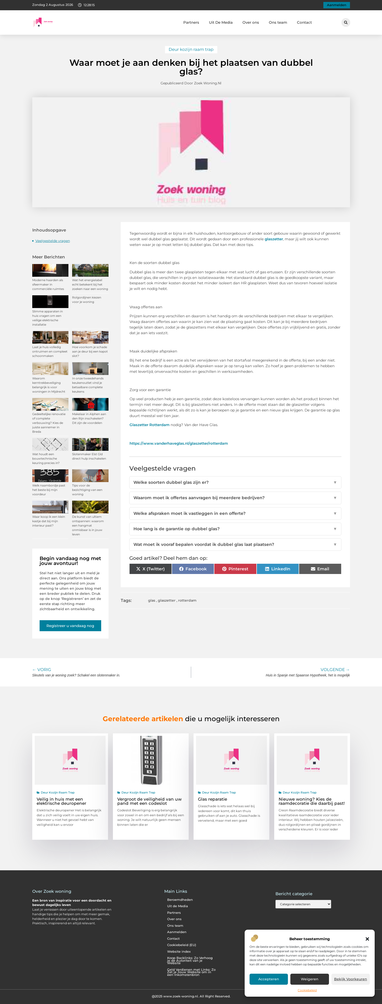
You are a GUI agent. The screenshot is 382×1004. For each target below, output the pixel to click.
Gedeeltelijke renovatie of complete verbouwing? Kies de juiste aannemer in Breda (48, 422)
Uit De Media (221, 22)
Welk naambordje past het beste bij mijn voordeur (48, 490)
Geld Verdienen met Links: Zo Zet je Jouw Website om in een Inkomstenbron (191, 972)
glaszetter (274, 239)
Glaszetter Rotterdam (150, 424)
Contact (304, 22)
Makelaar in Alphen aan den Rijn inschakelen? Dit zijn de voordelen (89, 418)
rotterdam (187, 600)
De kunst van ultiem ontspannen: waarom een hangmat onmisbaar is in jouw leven (88, 525)
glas (151, 600)
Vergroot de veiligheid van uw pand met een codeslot (149, 801)
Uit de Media (177, 906)
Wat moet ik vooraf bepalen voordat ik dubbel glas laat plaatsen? (235, 544)
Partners (191, 22)
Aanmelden (176, 932)
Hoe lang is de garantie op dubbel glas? (235, 529)
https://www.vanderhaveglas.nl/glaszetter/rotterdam (179, 443)
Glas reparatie (212, 799)
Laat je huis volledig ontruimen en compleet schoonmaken (49, 351)
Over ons (250, 22)
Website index (179, 951)
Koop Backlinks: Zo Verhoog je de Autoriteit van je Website (190, 960)
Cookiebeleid (307, 990)
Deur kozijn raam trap (191, 49)
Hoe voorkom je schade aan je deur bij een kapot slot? (90, 351)
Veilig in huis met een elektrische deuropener (61, 801)
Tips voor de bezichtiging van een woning (87, 490)
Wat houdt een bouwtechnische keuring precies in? (46, 458)
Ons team (278, 22)
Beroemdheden (180, 900)
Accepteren (269, 979)
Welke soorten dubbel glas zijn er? (235, 482)
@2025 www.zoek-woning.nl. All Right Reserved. (191, 996)
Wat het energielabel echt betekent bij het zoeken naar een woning (90, 284)
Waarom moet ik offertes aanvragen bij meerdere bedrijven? (235, 498)
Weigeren (309, 979)
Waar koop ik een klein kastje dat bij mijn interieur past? (48, 521)
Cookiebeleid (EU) (181, 945)
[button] (367, 939)
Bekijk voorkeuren (350, 979)
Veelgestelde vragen (52, 241)
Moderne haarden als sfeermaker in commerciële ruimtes (48, 284)
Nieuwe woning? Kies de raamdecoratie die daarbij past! (312, 801)
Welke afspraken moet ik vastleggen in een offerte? (235, 513)
